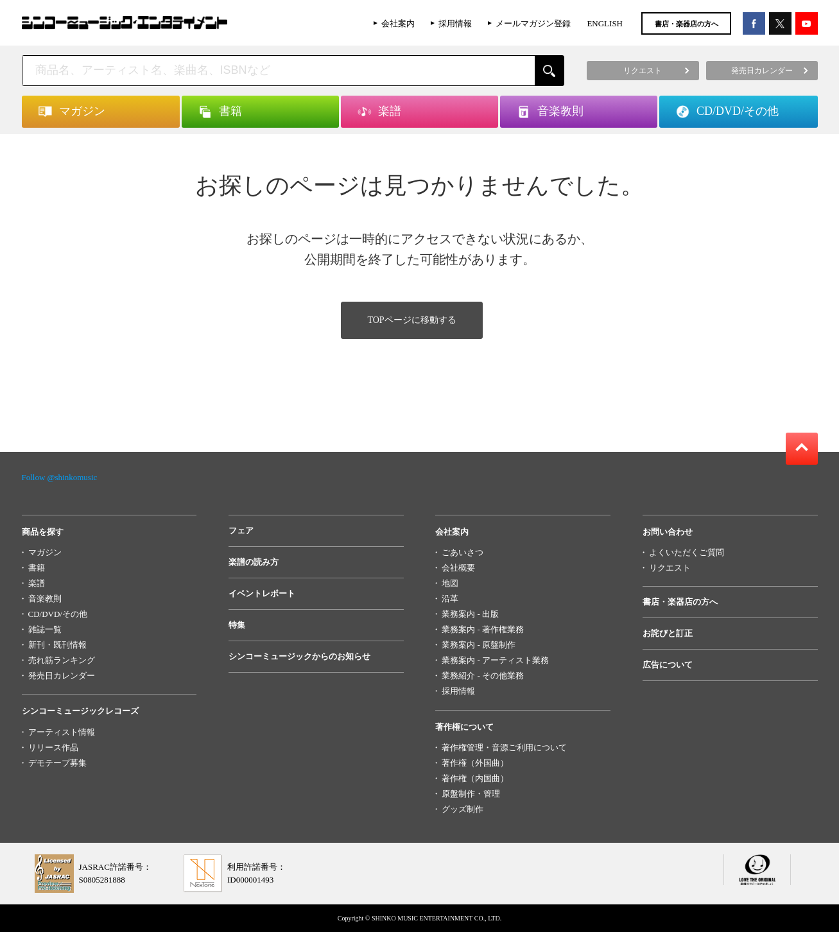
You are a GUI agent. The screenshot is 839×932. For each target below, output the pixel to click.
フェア (241, 530)
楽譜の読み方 (254, 562)
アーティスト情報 (61, 732)
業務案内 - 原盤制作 (478, 645)
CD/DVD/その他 (57, 614)
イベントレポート (262, 593)
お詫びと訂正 (668, 633)
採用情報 (455, 23)
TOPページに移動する (411, 320)
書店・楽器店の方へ (686, 24)
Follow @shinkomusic (60, 477)
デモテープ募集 (57, 763)
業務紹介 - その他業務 (483, 675)
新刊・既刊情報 (57, 645)
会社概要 (458, 568)
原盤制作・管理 (471, 793)
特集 (237, 625)
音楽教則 (45, 598)
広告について (668, 664)
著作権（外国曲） (475, 763)
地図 (450, 583)
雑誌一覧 (45, 629)
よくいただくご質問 (686, 552)
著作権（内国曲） (475, 778)
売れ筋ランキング (61, 660)
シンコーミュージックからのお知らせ (299, 656)
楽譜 (36, 583)
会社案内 (398, 23)
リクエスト (670, 568)
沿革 (450, 598)
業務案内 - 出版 (470, 614)
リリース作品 (53, 747)
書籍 (36, 568)
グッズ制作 (462, 809)
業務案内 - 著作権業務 (483, 629)
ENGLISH (605, 23)
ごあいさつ (462, 552)
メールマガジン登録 (533, 23)
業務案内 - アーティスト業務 (495, 660)
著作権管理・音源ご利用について (504, 747)
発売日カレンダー (61, 675)
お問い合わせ (668, 532)
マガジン (45, 552)
